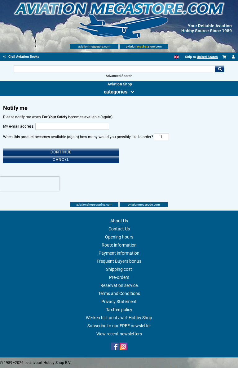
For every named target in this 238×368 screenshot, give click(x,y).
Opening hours (119, 236)
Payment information (119, 253)
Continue (61, 152)
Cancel (61, 159)
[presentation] (30, 184)
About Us (119, 220)
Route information (119, 245)
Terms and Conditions (119, 293)
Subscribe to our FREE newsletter (119, 325)
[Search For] (114, 69)
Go (219, 69)
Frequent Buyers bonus (119, 261)
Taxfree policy (119, 309)
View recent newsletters (119, 333)
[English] (176, 57)
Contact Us (119, 228)
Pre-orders (119, 277)
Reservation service (119, 285)
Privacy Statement (119, 301)
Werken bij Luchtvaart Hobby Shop (119, 317)
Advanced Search (119, 76)
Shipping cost (119, 269)
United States (207, 57)
